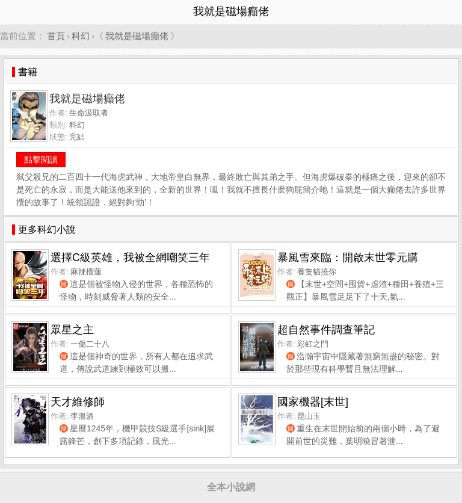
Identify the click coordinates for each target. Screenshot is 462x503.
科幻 (81, 36)
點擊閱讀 (41, 159)
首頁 (56, 36)
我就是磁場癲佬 (136, 36)
